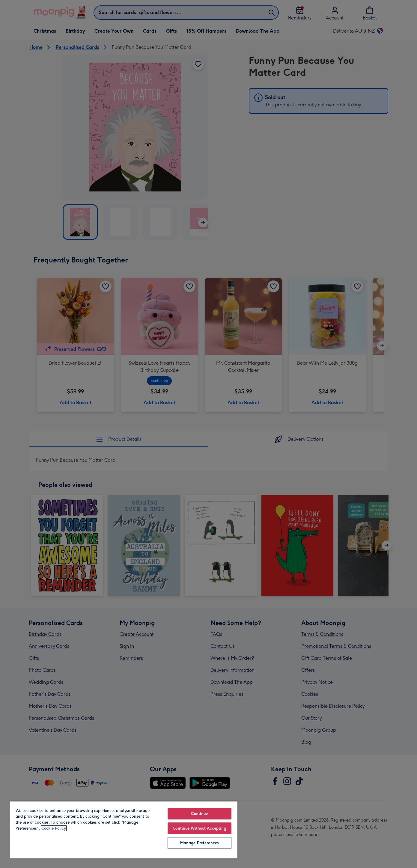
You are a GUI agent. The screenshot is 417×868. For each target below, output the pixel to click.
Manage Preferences (199, 843)
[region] (123, 829)
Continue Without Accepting (199, 828)
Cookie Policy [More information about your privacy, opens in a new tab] (53, 828)
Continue (199, 813)
